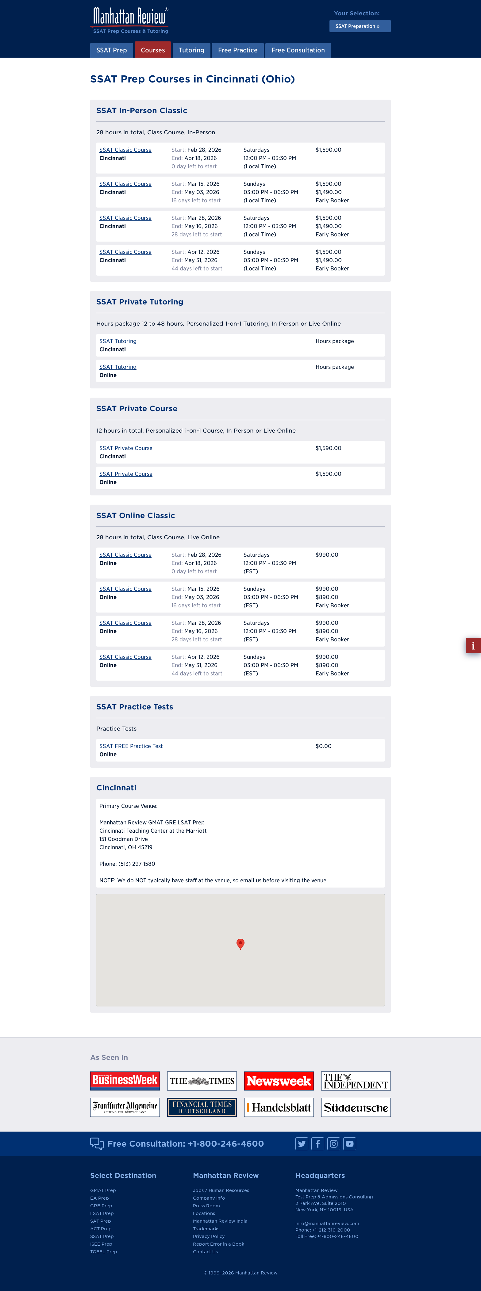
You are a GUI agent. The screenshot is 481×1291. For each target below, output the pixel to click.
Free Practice (238, 50)
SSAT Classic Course (125, 150)
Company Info (209, 1198)
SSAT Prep (111, 50)
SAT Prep (100, 1221)
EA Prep (99, 1198)
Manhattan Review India (220, 1221)
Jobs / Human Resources (221, 1190)
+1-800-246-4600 (226, 1143)
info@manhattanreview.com (327, 1223)
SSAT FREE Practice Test (131, 746)
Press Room (206, 1205)
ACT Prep (101, 1228)
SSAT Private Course (125, 448)
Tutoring (191, 50)
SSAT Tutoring (118, 341)
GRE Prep (101, 1205)
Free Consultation (298, 50)
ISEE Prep (101, 1244)
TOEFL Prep (103, 1251)
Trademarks (206, 1228)
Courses (153, 50)
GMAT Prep (103, 1190)
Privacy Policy (209, 1236)
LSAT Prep (102, 1213)
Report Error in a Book (218, 1244)
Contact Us (205, 1251)
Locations (204, 1213)
